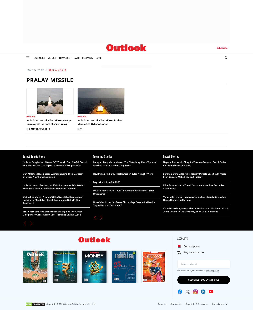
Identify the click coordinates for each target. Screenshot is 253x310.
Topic (40, 70)
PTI (81, 129)
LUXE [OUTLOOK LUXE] (98, 58)
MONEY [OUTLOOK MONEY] (52, 58)
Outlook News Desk (39, 129)
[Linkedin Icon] (203, 291)
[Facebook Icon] (179, 291)
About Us (162, 304)
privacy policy (212, 270)
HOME (29, 70)
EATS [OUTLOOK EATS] (77, 58)
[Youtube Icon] (210, 291)
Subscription (192, 246)
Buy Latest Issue (194, 252)
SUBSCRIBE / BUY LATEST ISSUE (203, 280)
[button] (25, 223)
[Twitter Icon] (187, 291)
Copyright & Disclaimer (196, 304)
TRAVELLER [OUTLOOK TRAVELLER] (65, 58)
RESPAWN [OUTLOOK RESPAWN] (87, 58)
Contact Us (176, 304)
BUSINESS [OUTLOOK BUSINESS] (39, 58)
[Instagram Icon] (195, 291)
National (31, 116)
